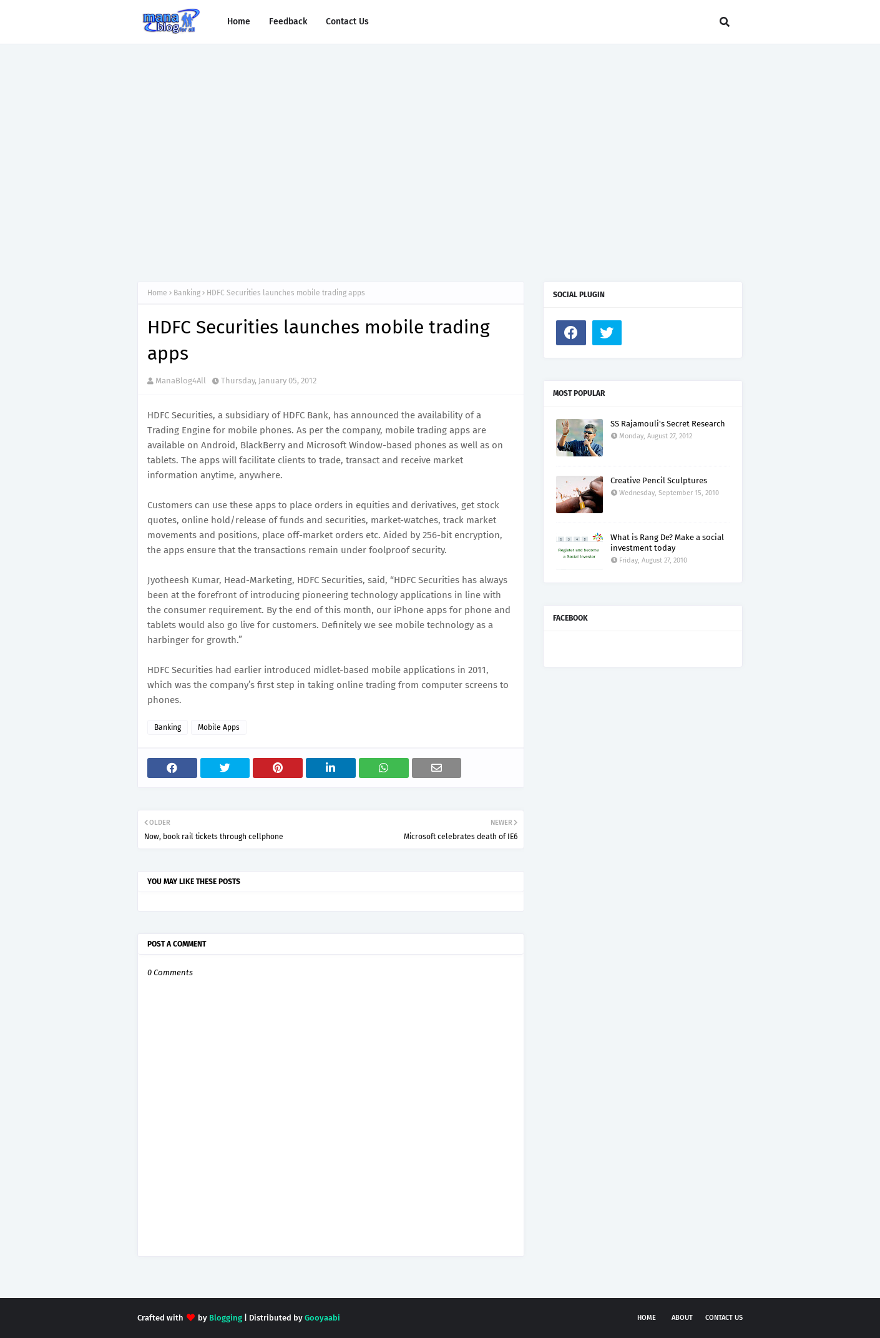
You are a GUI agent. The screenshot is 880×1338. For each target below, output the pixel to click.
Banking (187, 292)
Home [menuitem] (238, 21)
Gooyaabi (322, 1317)
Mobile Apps (219, 727)
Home (157, 292)
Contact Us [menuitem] (347, 21)
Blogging (225, 1317)
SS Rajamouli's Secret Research (667, 423)
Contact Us (724, 1318)
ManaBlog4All (180, 380)
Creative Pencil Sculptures (658, 480)
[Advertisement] (440, 150)
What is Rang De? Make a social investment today (667, 543)
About (682, 1318)
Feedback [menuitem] (288, 21)
